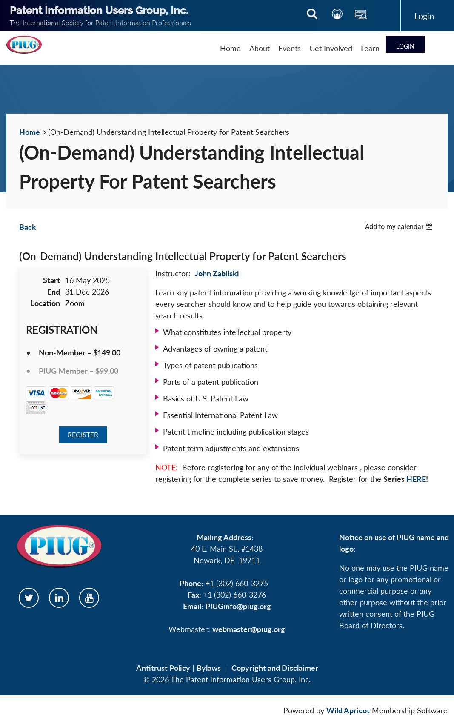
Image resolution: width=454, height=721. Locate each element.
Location (45, 303)
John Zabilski (217, 273)
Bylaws (209, 667)
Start (51, 280)
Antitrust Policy (163, 667)
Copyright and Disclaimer (274, 667)
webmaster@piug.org (248, 629)
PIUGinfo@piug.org (238, 606)
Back (27, 227)
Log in (424, 15)
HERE (416, 479)
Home (29, 132)
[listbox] (400, 226)
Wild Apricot (348, 710)
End (53, 291)
